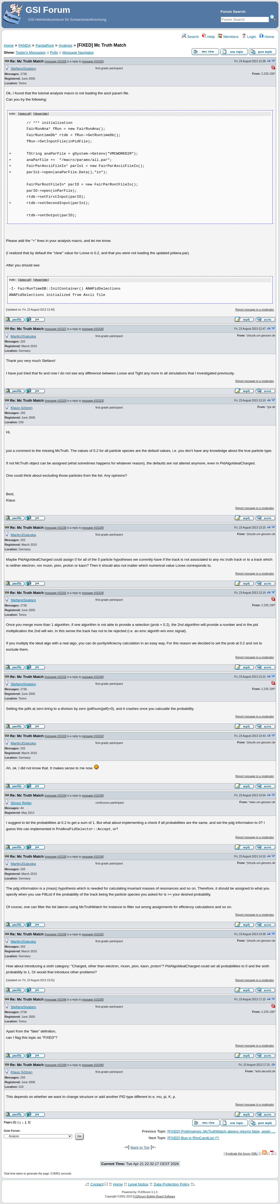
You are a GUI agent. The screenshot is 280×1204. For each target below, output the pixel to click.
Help (208, 37)
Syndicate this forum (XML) (241, 1153)
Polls (54, 52)
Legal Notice (138, 1184)
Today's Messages (30, 52)
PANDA (24, 45)
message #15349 (55, 1064)
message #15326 (55, 61)
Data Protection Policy (171, 1184)
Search (190, 37)
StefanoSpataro (23, 69)
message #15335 (55, 856)
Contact (97, 1184)
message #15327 (55, 328)
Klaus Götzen (22, 407)
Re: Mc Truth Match (27, 61)
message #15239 (92, 795)
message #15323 (92, 400)
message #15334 (55, 795)
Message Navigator (78, 52)
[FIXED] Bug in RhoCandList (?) (193, 1138)
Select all (24, 114)
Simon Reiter (21, 802)
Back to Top (139, 1147)
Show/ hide (41, 114)
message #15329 (55, 400)
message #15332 (55, 676)
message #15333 (55, 735)
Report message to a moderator (254, 309)
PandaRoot (45, 45)
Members (228, 37)
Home (266, 37)
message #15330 (55, 527)
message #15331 (55, 592)
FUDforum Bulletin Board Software (154, 1195)
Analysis (65, 45)
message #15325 (92, 61)
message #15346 (55, 999)
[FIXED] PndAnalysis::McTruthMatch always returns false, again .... (221, 1131)
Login (249, 37)
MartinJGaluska (23, 336)
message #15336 (55, 933)
